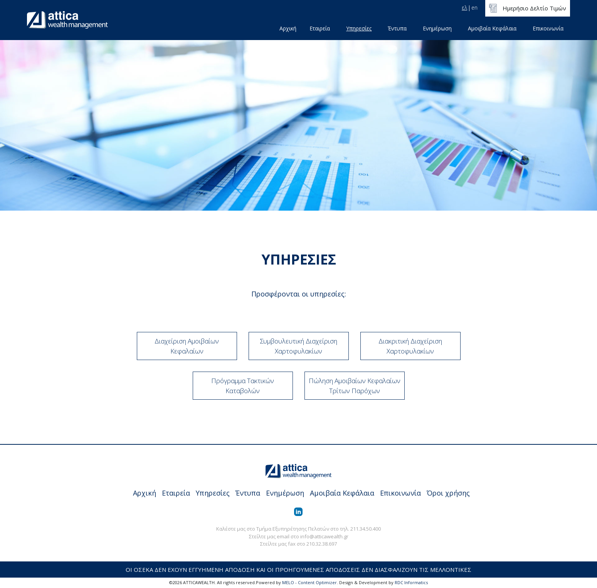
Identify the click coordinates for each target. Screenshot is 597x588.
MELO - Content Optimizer (309, 582)
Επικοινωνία (548, 28)
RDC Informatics (411, 582)
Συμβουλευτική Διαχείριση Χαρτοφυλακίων (298, 346)
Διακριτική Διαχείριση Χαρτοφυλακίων (410, 346)
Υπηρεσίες (359, 28)
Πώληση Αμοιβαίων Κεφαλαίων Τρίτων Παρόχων (354, 385)
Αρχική (287, 28)
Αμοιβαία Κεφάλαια (492, 28)
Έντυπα (397, 28)
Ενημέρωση (437, 28)
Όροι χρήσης (448, 493)
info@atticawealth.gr (324, 536)
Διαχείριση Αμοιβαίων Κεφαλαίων (187, 346)
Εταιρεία (319, 28)
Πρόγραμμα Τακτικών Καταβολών (242, 385)
